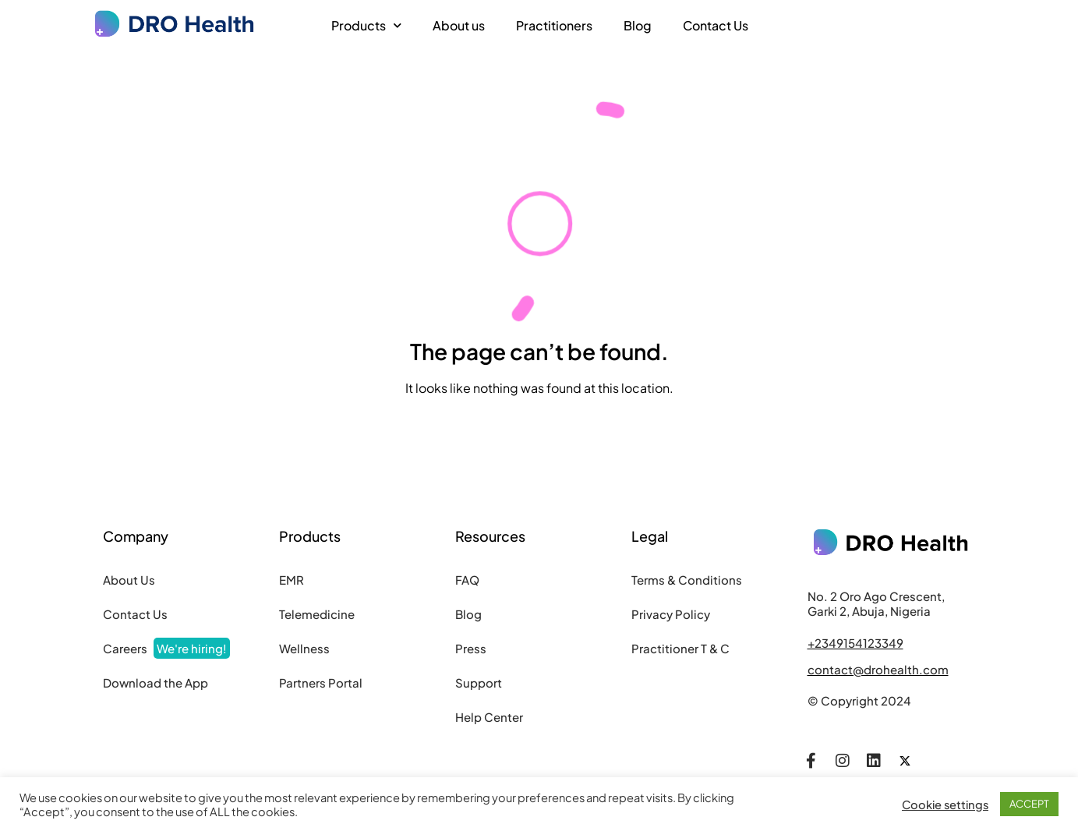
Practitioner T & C (680, 648)
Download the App (155, 682)
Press (470, 648)
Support (478, 682)
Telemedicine (317, 613)
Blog (638, 25)
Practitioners (554, 25)
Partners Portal (320, 682)
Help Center (489, 716)
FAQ (467, 579)
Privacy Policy (670, 613)
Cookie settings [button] (945, 804)
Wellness (304, 648)
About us (459, 25)
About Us (129, 579)
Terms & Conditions (686, 579)
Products (366, 25)
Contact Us (715, 25)
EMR (291, 579)
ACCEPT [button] (1029, 803)
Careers (166, 648)
